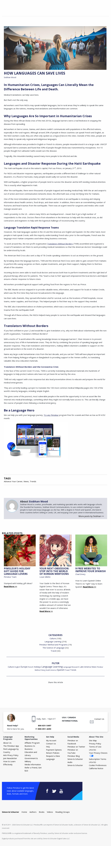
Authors (32, 812)
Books (41, 812)
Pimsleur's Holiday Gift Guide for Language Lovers (17, 571)
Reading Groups (62, 812)
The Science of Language (53, 647)
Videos (50, 812)
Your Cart (100, 11)
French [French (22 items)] (30, 667)
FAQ (48, 746)
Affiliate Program (32, 742)
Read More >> (10, 586)
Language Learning (53, 641)
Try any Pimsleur (51, 415)
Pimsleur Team (10, 577)
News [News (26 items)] (94, 667)
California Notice (96, 768)
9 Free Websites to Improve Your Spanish (90, 570)
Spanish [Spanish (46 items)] (61, 669)
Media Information (33, 764)
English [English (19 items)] (17, 667)
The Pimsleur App (11, 746)
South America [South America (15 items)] (51, 670)
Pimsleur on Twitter (76, 746)
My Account (51, 740)
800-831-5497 (44, 725)
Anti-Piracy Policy (10, 755)
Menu (106, 11)
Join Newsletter (10, 758)
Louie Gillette (45, 577)
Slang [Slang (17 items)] (43, 670)
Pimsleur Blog (73, 756)
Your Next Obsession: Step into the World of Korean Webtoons (54, 571)
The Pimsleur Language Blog (12, 8)
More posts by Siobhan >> (91, 516)
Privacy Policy (95, 743)
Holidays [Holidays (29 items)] (37, 667)
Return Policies (52, 753)
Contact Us (99, 719)
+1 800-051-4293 (43, 729)
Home (24, 812)
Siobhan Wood (10, 77)
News (26, 481)
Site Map (93, 740)
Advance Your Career (13, 481)
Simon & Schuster (75, 765)
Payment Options (54, 749)
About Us (7, 742)
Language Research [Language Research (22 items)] (71, 667)
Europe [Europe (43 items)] (24, 666)
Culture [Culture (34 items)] (11, 666)
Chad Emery (80, 574)
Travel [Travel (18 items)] (67, 670)
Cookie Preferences (97, 765)
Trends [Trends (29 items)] (73, 670)
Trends (33, 481)
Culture (53, 638)
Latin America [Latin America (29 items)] (85, 667)
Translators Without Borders (60, 243)
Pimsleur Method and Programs (53, 644)
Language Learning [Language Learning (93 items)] (52, 666)
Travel (53, 650)
